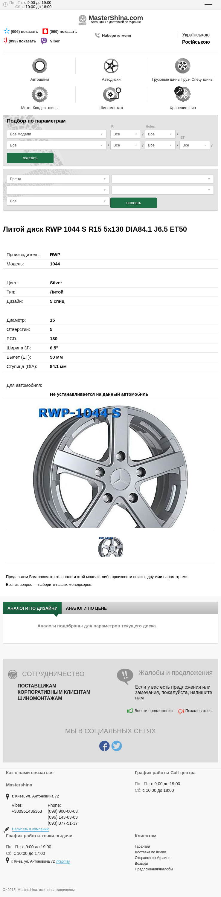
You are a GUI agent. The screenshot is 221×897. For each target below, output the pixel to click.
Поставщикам (37, 685)
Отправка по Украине (152, 858)
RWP (55, 254)
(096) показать (25, 31)
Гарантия (142, 846)
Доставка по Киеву (150, 852)
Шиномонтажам (40, 698)
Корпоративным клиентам (54, 692)
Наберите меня (116, 35)
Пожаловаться (198, 711)
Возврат (141, 863)
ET (182, 137)
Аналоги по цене (86, 608)
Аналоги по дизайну (32, 608)
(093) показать (23, 41)
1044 (55, 263)
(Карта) (63, 861)
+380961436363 (27, 811)
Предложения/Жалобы (154, 869)
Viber (55, 41)
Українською (196, 34)
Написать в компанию (30, 829)
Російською (196, 42)
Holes (150, 126)
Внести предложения (154, 711)
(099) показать (64, 31)
